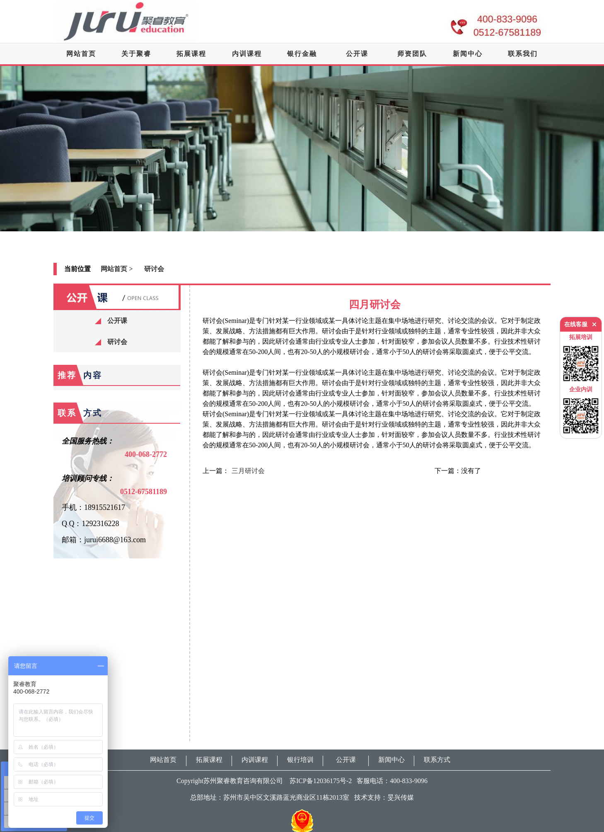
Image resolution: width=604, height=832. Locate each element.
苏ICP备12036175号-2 (318, 780)
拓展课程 (191, 53)
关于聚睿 (136, 53)
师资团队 (412, 53)
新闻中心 (468, 53)
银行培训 (300, 759)
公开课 (357, 53)
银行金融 (302, 53)
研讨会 (154, 268)
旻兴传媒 (400, 797)
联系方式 (437, 759)
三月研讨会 (248, 470)
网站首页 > (117, 268)
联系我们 (523, 53)
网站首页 (81, 53)
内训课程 (247, 53)
